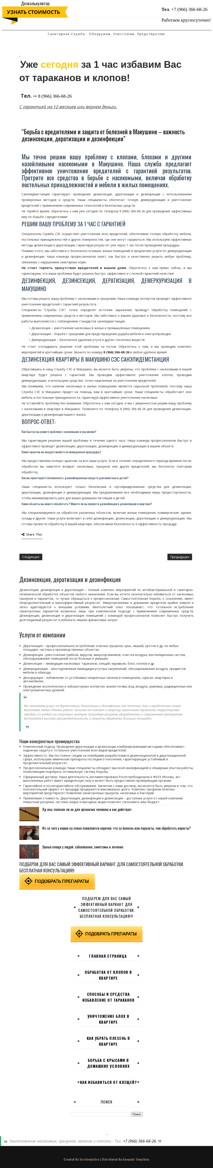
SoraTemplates (89, 1159)
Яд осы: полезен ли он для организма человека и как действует (87, 809)
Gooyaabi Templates (136, 1159)
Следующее (30, 557)
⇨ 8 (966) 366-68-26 (52, 96)
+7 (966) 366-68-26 (189, 9)
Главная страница (108, 956)
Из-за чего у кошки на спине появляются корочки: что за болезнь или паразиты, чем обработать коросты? (116, 828)
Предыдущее (179, 557)
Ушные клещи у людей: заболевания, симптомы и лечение (82, 847)
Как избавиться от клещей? (108, 1082)
